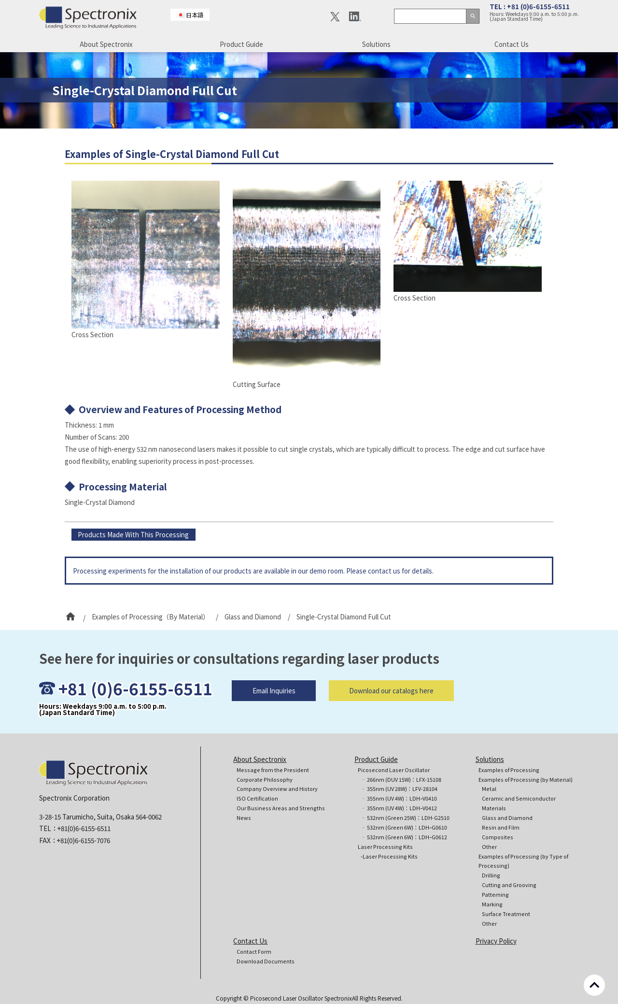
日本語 (194, 15)
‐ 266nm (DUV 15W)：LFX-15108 (401, 779)
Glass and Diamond (507, 817)
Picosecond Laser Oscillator (394, 770)
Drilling (491, 875)
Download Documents (266, 961)
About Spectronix (106, 44)
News (244, 817)
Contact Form (254, 951)
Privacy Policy (496, 941)
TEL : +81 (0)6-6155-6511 (530, 6)
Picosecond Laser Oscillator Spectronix (301, 998)
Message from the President (273, 770)
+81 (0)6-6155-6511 (135, 705)
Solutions (376, 44)
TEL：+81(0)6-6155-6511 (75, 828)
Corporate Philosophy (265, 779)
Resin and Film (501, 827)
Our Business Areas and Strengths (281, 808)
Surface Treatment (506, 914)
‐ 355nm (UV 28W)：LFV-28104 (399, 788)
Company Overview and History (277, 788)
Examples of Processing (508, 770)
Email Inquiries (274, 708)
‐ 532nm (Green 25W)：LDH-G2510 (405, 817)
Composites (497, 837)
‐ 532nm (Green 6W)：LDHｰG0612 (404, 837)
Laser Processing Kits (385, 846)
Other (489, 846)
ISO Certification (257, 798)
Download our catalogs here (391, 708)
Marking (492, 904)
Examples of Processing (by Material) (525, 779)
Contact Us (511, 44)
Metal (489, 788)
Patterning (495, 894)
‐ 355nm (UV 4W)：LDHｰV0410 (399, 798)
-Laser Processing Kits (389, 856)
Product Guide (241, 44)
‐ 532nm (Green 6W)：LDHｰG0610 (404, 827)
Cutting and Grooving (509, 885)
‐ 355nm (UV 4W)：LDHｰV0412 (399, 808)
